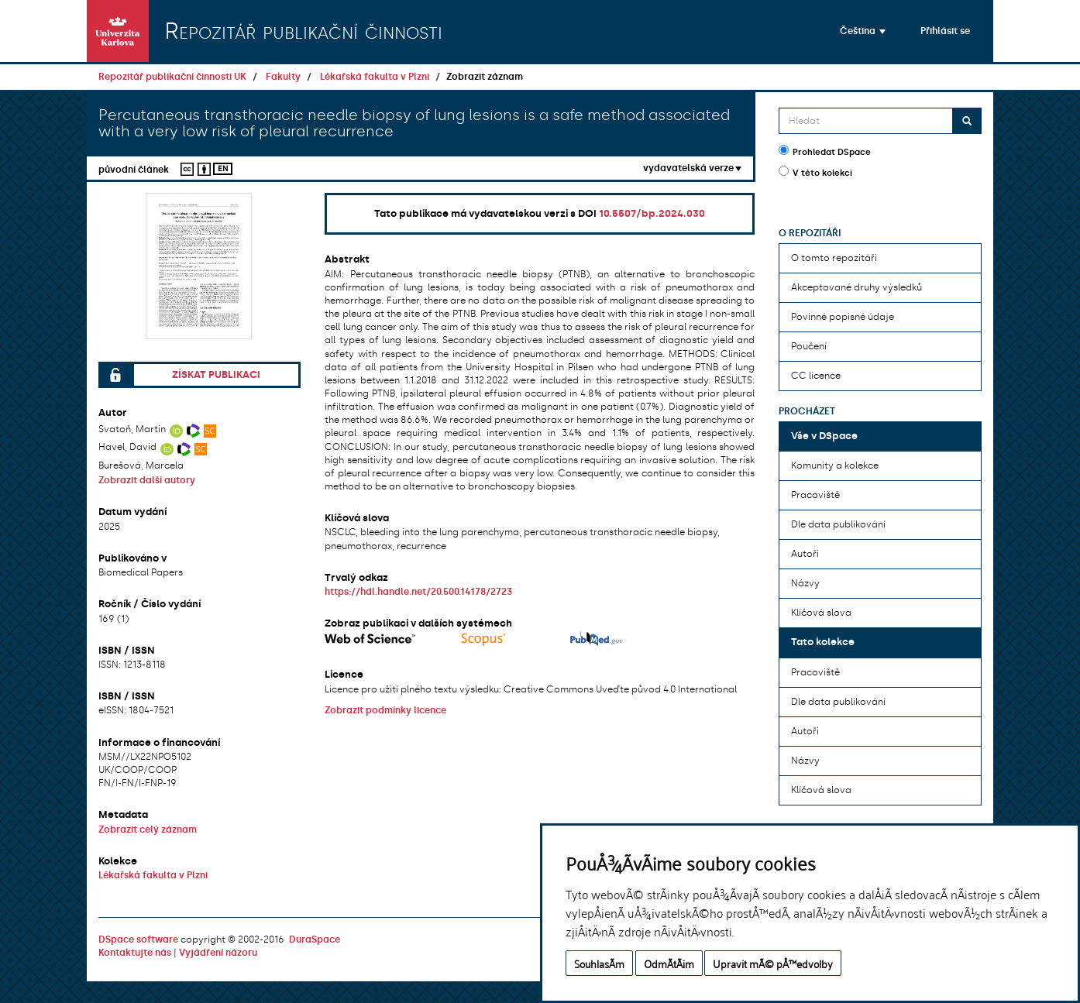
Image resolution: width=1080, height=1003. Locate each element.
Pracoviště (815, 494)
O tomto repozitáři (834, 257)
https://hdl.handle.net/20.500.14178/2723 (418, 591)
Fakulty (283, 76)
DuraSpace (314, 939)
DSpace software (138, 939)
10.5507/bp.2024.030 (652, 213)
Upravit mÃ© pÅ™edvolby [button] (773, 963)
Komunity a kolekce (835, 465)
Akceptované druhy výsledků (856, 287)
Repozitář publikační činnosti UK (172, 76)
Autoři (805, 553)
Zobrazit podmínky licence (385, 710)
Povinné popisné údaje (842, 316)
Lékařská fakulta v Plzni (374, 76)
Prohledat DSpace (825, 151)
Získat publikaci (216, 374)
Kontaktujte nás (134, 952)
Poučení (809, 346)
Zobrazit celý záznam (147, 829)
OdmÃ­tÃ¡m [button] (669, 963)
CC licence (816, 375)
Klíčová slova (821, 612)
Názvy (805, 583)
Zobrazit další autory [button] (146, 480)
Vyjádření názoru (218, 952)
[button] (862, 31)
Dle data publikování (838, 524)
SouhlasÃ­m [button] (599, 963)
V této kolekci (815, 172)
